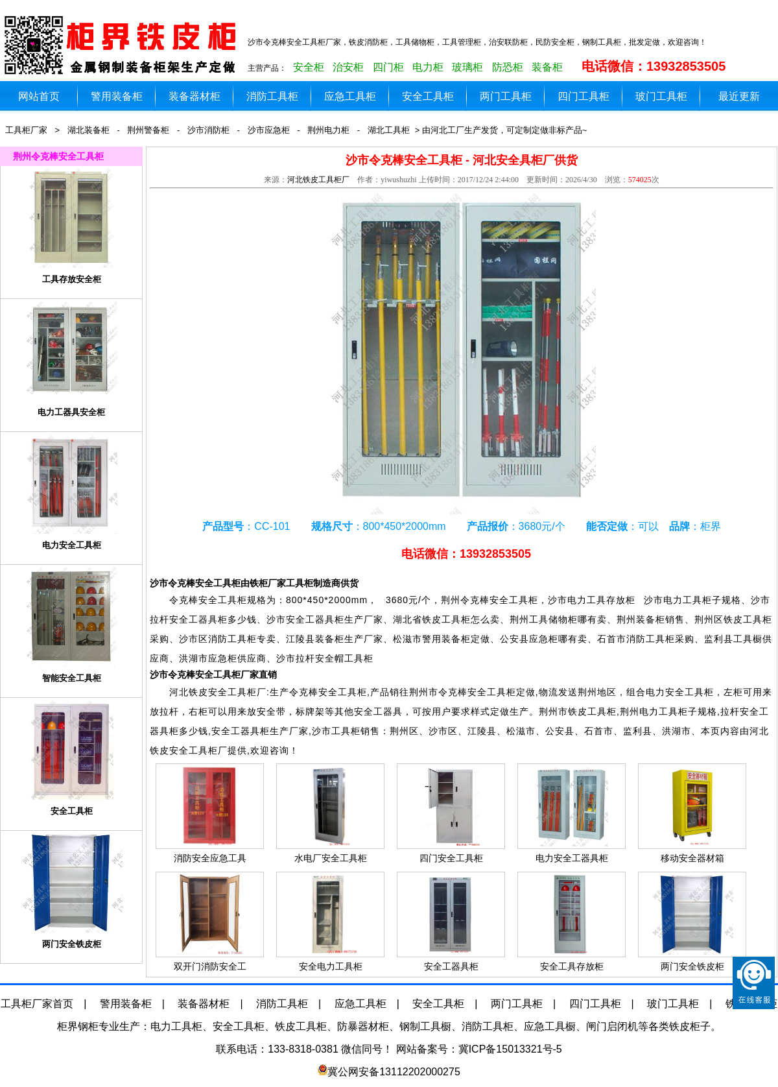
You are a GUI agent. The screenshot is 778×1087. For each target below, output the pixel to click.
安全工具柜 (428, 96)
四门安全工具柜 (451, 858)
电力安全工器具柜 (572, 858)
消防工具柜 (272, 96)
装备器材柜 (194, 96)
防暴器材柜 (363, 1026)
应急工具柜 (350, 96)
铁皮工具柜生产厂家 (123, 45)
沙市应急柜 (269, 130)
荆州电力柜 (328, 130)
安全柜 (308, 67)
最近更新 (739, 96)
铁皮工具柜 (301, 1026)
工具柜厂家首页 (37, 1003)
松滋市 (521, 731)
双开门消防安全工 (210, 966)
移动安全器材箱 (692, 858)
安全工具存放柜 (572, 966)
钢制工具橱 (425, 1026)
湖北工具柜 (389, 130)
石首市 (598, 731)
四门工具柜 (583, 96)
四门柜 (388, 67)
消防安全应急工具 (210, 858)
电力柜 (427, 67)
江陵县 (482, 731)
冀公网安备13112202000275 (393, 1071)
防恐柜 (507, 67)
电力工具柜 (176, 1026)
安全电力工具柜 (330, 966)
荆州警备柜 (148, 130)
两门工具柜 (506, 96)
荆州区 (404, 731)
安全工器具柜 (451, 966)
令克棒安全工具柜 (499, 600)
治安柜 (348, 67)
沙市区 (443, 731)
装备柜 (547, 67)
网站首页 (39, 96)
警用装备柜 (117, 96)
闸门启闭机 (612, 1026)
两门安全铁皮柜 (692, 966)
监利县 (637, 731)
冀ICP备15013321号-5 (510, 1049)
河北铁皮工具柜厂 (318, 179)
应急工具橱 (550, 1026)
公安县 (559, 731)
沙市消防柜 (208, 130)
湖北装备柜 (88, 130)
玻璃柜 (467, 67)
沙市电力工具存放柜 (596, 600)
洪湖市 (676, 731)
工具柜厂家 (26, 130)
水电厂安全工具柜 (330, 858)
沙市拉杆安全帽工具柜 (324, 658)
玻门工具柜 (661, 96)
